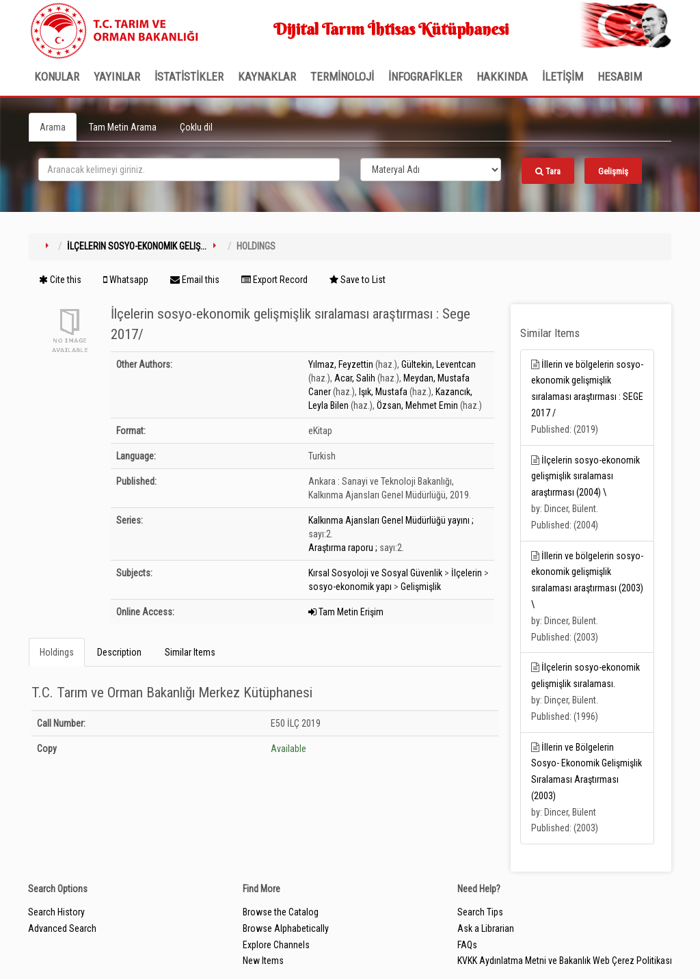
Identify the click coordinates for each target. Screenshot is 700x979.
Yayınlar (117, 76)
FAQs (467, 944)
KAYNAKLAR (267, 76)
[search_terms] (189, 169)
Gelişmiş (613, 171)
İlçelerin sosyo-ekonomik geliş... (136, 246)
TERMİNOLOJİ (342, 76)
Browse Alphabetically (286, 928)
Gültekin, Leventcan (438, 364)
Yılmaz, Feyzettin (340, 364)
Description (119, 652)
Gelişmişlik (421, 586)
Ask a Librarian (485, 928)
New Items (263, 960)
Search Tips (480, 912)
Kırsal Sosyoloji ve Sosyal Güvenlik (375, 572)
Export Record (274, 279)
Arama (53, 127)
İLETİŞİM (562, 76)
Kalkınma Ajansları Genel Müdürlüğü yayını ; (391, 520)
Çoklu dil (196, 127)
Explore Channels (276, 944)
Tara (548, 171)
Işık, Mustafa (383, 391)
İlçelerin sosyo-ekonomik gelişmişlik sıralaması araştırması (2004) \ (585, 476)
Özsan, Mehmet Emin (417, 405)
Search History (56, 912)
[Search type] (430, 169)
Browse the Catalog (281, 912)
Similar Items (190, 652)
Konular (56, 76)
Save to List (357, 279)
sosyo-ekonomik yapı (350, 586)
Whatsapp (125, 279)
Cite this (60, 279)
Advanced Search (62, 928)
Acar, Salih (354, 378)
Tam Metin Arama (123, 127)
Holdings (57, 652)
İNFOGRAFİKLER (425, 76)
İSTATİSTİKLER (189, 76)
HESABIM (619, 76)
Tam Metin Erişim (345, 611)
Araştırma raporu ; (342, 547)
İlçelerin (466, 572)
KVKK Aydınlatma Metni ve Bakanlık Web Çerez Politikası (564, 960)
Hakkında (502, 76)
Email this (194, 279)
